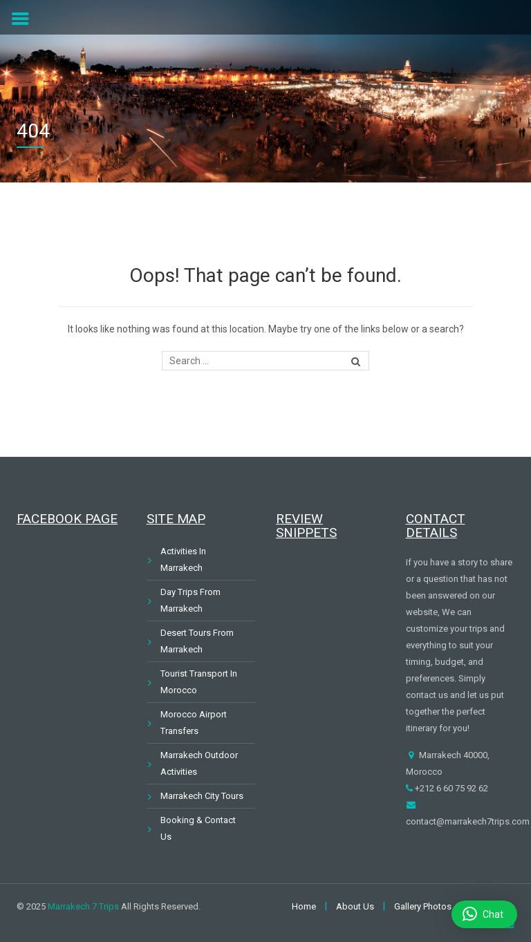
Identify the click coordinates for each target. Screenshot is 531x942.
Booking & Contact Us (198, 828)
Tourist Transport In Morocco (198, 681)
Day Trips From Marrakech (190, 600)
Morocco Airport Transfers (193, 722)
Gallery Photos (422, 906)
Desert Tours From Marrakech (197, 641)
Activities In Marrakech (183, 559)
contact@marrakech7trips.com (468, 821)
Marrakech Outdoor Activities (199, 763)
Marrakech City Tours (201, 796)
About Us (355, 906)
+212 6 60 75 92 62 (450, 788)
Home (304, 906)
